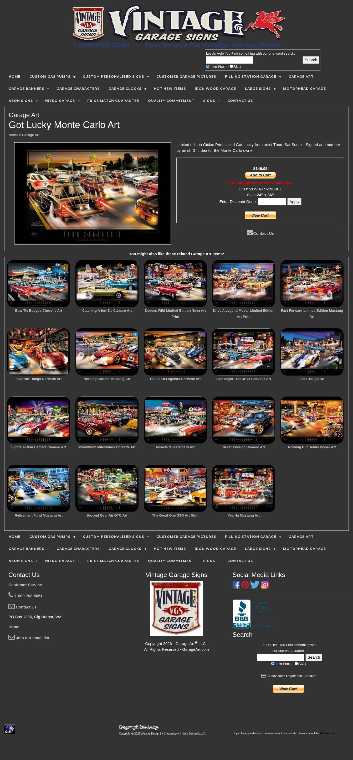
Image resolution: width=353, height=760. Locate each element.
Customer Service (25, 584)
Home (13, 626)
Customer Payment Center (288, 676)
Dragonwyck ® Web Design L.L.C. (184, 733)
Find (235, 53)
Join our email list (28, 638)
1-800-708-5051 (25, 596)
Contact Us (260, 233)
